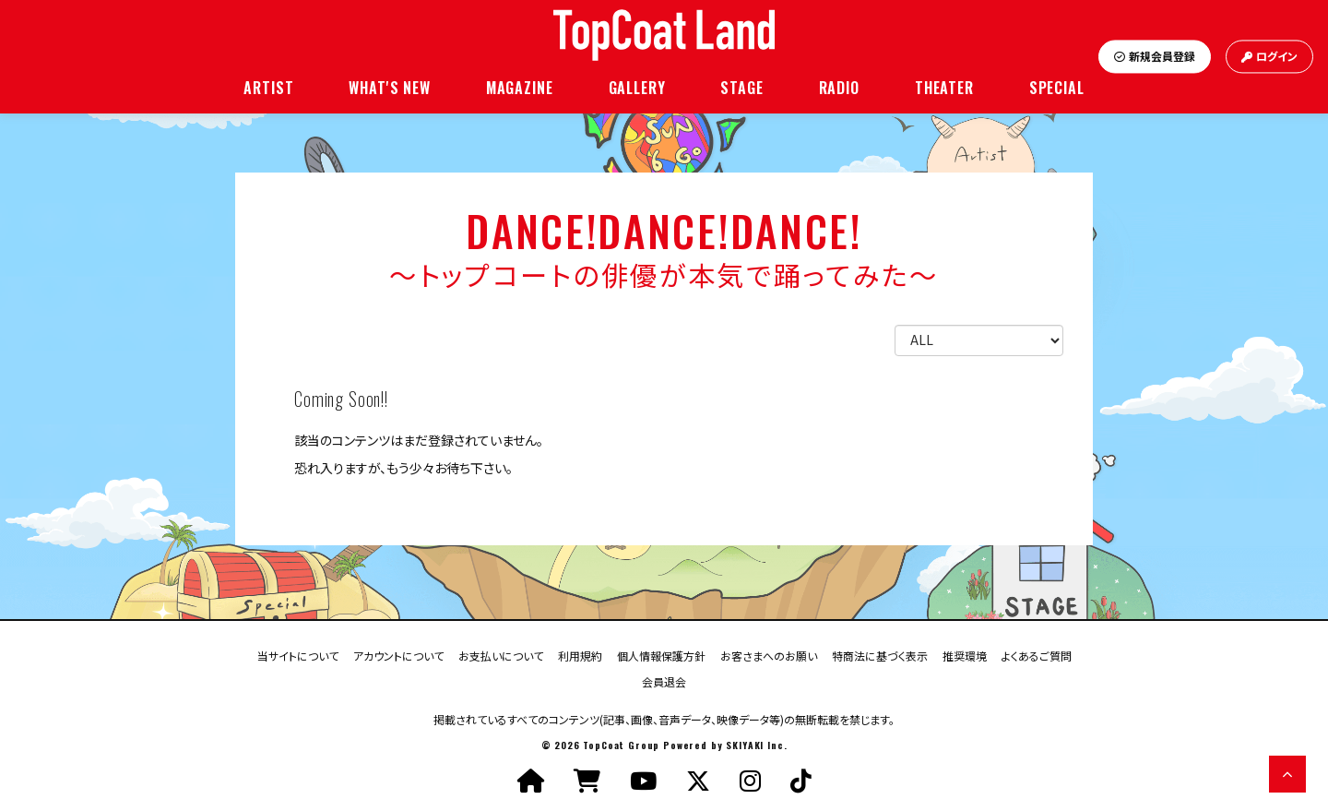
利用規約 (580, 655)
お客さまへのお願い (768, 655)
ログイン (1269, 57)
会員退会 (664, 680)
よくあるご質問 (1037, 655)
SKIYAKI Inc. (756, 745)
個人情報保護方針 (661, 655)
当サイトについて (297, 655)
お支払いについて (500, 655)
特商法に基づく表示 (880, 655)
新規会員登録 (1154, 57)
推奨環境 (965, 655)
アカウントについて (398, 655)
